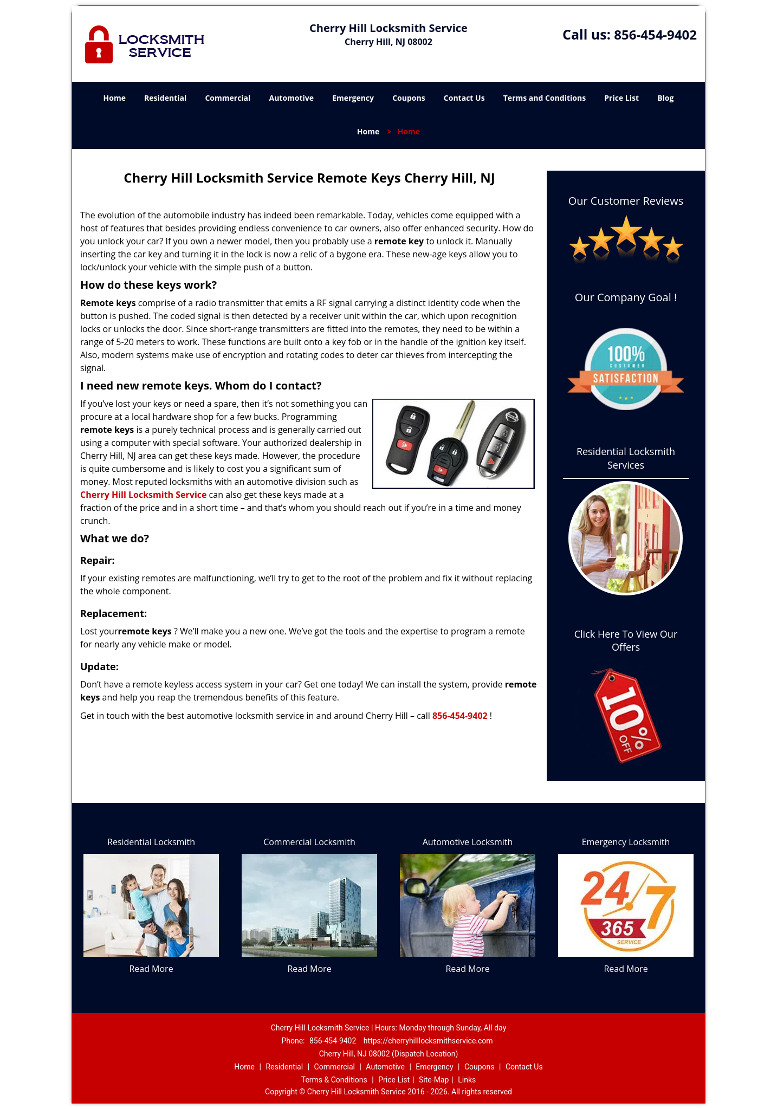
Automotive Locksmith (468, 842)
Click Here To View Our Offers (626, 640)
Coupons (408, 98)
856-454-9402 (655, 34)
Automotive (291, 98)
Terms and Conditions (544, 98)
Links (467, 1079)
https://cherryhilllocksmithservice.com (428, 1040)
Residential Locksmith (151, 842)
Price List (621, 98)
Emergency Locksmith (626, 842)
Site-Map (434, 1079)
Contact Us (464, 98)
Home (114, 98)
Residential (165, 98)
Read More (151, 969)
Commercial (227, 98)
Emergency (353, 98)
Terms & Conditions (334, 1079)
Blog (665, 98)
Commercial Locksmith (309, 842)
